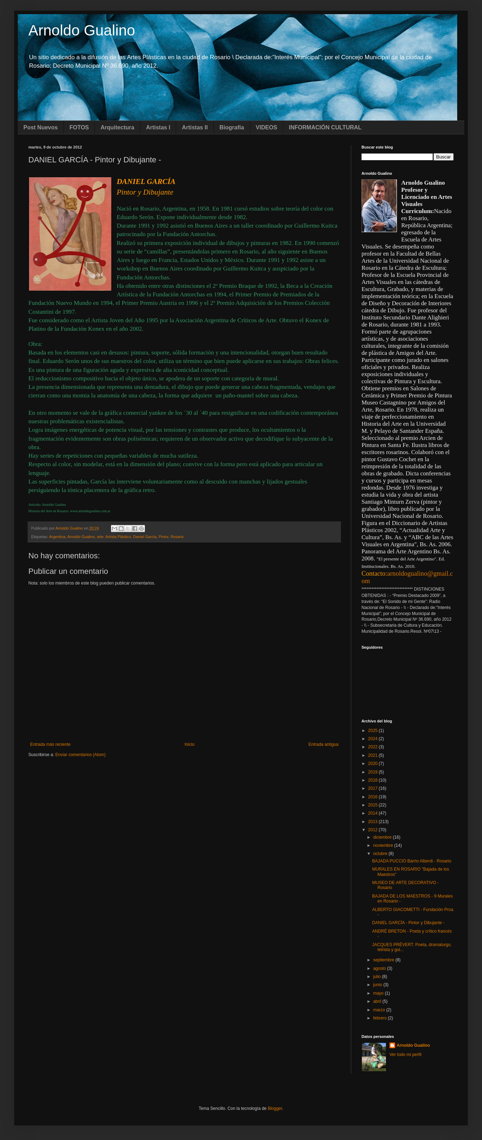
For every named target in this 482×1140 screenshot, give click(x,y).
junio (378, 984)
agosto (380, 968)
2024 (373, 738)
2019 (373, 772)
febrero (380, 1018)
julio (377, 976)
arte (100, 537)
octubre (380, 853)
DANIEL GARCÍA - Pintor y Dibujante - (408, 922)
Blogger (275, 1108)
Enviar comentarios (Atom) (80, 754)
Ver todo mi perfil (405, 1054)
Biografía (231, 127)
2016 (373, 796)
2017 (373, 788)
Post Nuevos (40, 127)
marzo (379, 1009)
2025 (373, 730)
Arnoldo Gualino (81, 30)
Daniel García (145, 537)
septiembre (384, 959)
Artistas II (195, 127)
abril (377, 1001)
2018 (373, 780)
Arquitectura (117, 127)
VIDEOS (266, 127)
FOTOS (79, 127)
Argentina (57, 537)
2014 (373, 813)
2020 (373, 763)
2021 (373, 755)
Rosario (177, 537)
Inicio (190, 744)
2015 (373, 805)
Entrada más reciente (50, 744)
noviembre (383, 845)
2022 (373, 746)
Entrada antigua (323, 744)
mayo (379, 993)
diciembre (383, 837)
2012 (373, 829)
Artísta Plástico (118, 537)
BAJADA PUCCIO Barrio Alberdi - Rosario (411, 861)
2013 (373, 821)
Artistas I (158, 127)
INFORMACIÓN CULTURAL (325, 127)
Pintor (164, 537)
